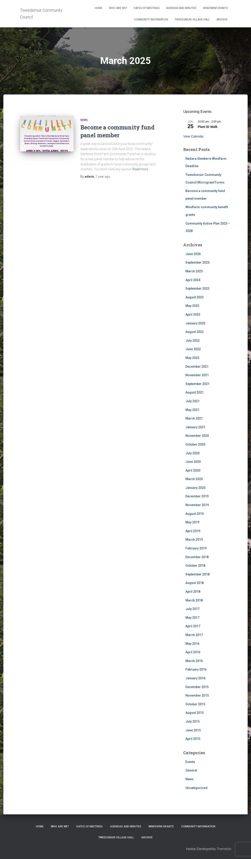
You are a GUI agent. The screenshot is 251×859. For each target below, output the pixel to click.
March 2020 (194, 479)
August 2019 (194, 514)
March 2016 (194, 661)
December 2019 (197, 496)
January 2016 (195, 678)
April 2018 (192, 591)
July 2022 (192, 340)
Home (98, 8)
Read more (140, 169)
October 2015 (195, 704)
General (191, 770)
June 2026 (193, 254)
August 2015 (194, 713)
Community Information (151, 19)
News (84, 120)
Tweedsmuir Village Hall (192, 19)
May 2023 (192, 306)
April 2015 (192, 739)
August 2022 (194, 332)
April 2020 (192, 470)
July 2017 (192, 609)
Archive (222, 19)
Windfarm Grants (215, 8)
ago (102, 176)
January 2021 (195, 427)
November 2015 (197, 695)
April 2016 (192, 652)
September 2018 (197, 574)
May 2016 (192, 643)
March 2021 (194, 418)
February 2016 (196, 669)
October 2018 (195, 565)
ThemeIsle (223, 849)
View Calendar (193, 136)
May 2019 (192, 522)
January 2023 (195, 323)
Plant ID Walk (207, 127)
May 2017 (192, 617)
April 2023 (192, 314)
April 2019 (192, 531)
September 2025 (197, 262)
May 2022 (192, 358)
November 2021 (197, 375)
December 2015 (197, 687)
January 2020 (195, 488)
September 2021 (197, 384)
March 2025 (194, 271)
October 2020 (195, 444)
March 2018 (194, 600)
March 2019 (194, 539)
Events (190, 762)
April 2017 (192, 626)
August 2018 (194, 583)
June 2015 (193, 730)
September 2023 (197, 288)
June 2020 (193, 461)
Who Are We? (118, 8)
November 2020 (197, 435)
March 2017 (194, 635)
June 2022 (193, 349)
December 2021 (197, 366)
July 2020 (192, 453)
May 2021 (192, 410)
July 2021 (192, 401)
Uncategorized (196, 788)
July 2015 (192, 721)
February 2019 (196, 548)
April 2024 (192, 280)
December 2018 (197, 557)
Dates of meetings (146, 8)
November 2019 (197, 505)
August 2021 (194, 392)
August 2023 (194, 297)
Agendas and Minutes (181, 8)
